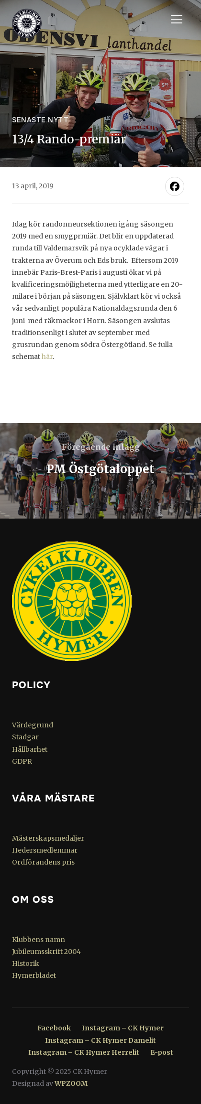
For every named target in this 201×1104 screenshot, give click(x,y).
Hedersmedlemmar (45, 850)
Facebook (54, 1028)
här (47, 356)
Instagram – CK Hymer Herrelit (83, 1052)
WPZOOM (71, 1083)
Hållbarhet (29, 749)
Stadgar (25, 737)
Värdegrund (32, 725)
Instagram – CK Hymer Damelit (100, 1040)
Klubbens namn (38, 939)
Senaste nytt (40, 120)
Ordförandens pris (43, 862)
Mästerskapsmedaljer (48, 838)
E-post (161, 1052)
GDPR (22, 761)
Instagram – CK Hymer (123, 1028)
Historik (25, 963)
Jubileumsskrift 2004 (46, 951)
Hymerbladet (34, 975)
